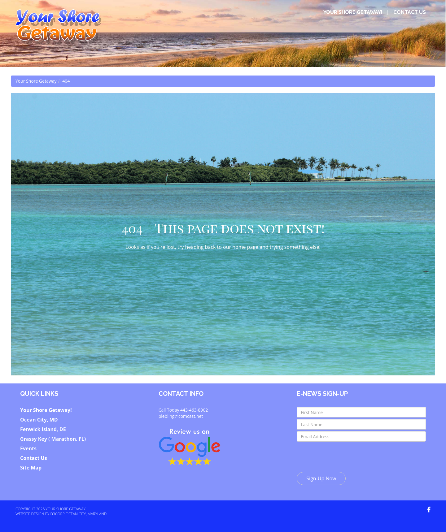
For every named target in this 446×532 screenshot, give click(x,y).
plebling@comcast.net (181, 416)
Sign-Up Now (321, 478)
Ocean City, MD (39, 419)
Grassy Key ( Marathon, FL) (53, 438)
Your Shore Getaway (36, 81)
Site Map (31, 467)
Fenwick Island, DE (43, 429)
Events (28, 448)
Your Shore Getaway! (353, 12)
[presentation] (344, 455)
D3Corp (57, 514)
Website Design (29, 514)
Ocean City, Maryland (86, 514)
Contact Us (409, 12)
